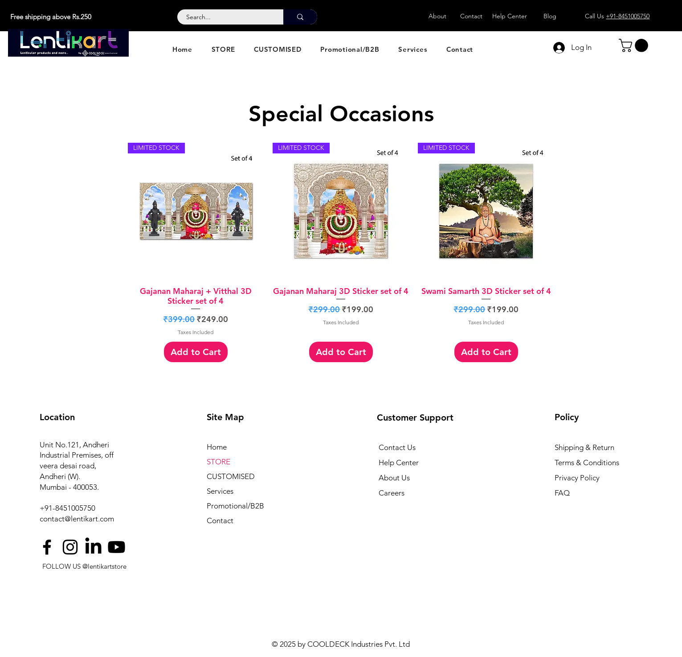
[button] (635, 45)
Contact (220, 520)
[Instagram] (70, 547)
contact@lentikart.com (77, 518)
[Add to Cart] (196, 352)
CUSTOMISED (231, 476)
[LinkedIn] (93, 547)
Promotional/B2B (235, 505)
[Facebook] (47, 547)
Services (220, 491)
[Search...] (225, 17)
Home (217, 446)
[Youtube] (116, 547)
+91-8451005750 (67, 508)
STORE (218, 461)
